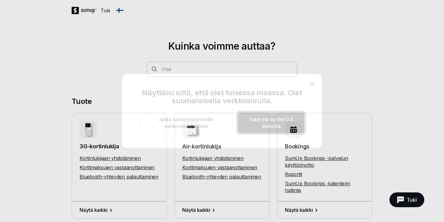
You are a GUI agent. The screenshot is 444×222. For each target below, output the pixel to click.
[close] (312, 83)
